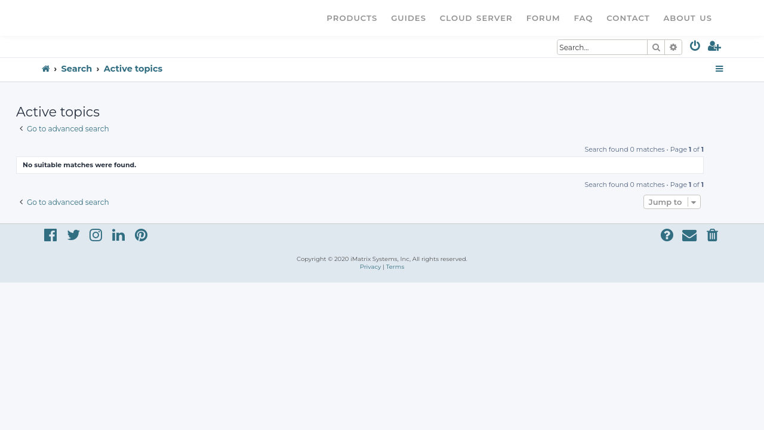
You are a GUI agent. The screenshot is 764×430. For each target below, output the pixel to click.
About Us (687, 18)
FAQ (583, 18)
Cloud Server (476, 18)
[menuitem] (695, 48)
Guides (408, 18)
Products (351, 18)
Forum (543, 18)
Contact (627, 18)
